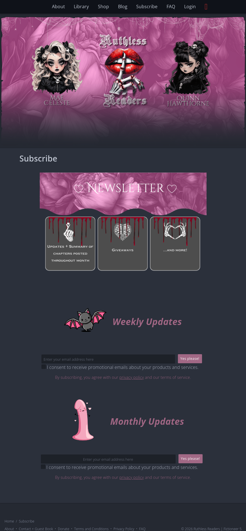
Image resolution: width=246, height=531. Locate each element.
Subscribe (146, 6)
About (58, 6)
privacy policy (131, 377)
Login (190, 6)
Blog (122, 6)
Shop (103, 6)
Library (81, 6)
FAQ (171, 6)
